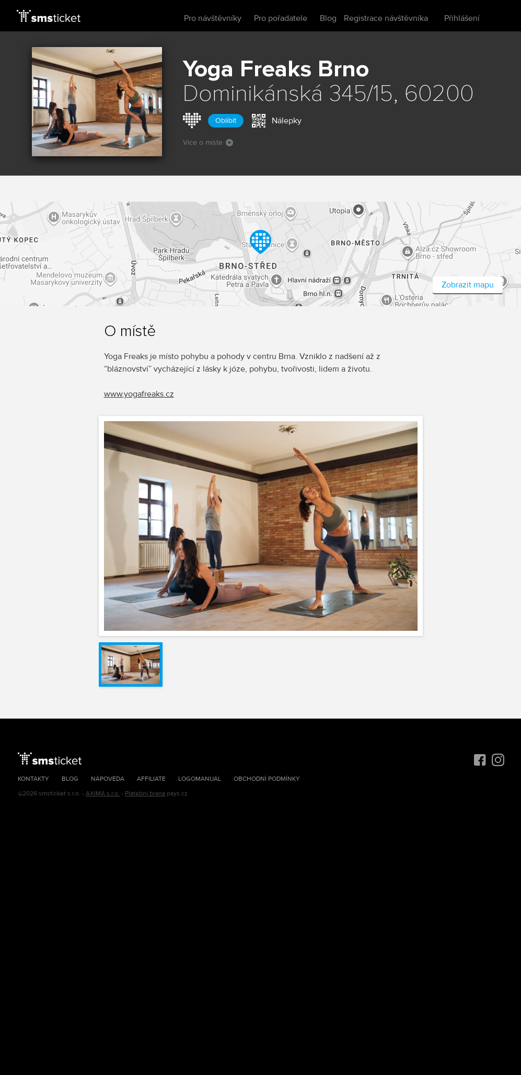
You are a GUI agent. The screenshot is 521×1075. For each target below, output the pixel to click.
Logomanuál (199, 779)
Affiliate (151, 779)
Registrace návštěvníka (386, 18)
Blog (328, 18)
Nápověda (107, 779)
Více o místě (208, 142)
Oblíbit (225, 120)
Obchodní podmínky (267, 779)
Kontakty (33, 779)
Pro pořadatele (280, 18)
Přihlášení (462, 18)
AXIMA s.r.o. (103, 793)
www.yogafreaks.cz (139, 394)
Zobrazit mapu (468, 285)
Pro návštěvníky (212, 18)
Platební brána (145, 793)
